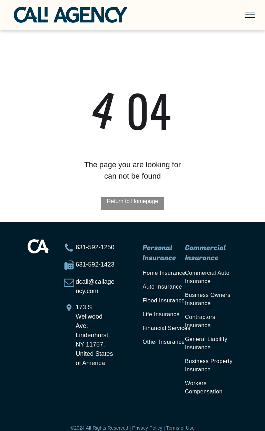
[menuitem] (170, 273)
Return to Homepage (132, 201)
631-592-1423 (95, 264)
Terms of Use (180, 428)
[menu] (250, 15)
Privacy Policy (147, 428)
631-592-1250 (95, 247)
